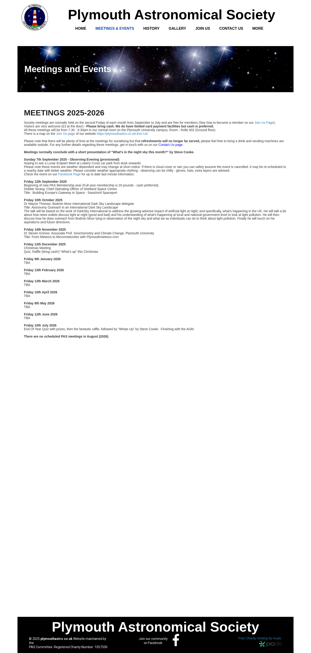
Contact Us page (170, 145)
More (257, 28)
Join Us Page (264, 122)
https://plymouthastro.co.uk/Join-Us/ (122, 133)
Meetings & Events (114, 28)
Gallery (177, 28)
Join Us (202, 28)
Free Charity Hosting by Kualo (259, 638)
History (151, 28)
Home (80, 28)
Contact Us (231, 28)
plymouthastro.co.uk (56, 639)
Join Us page (65, 133)
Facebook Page (69, 174)
